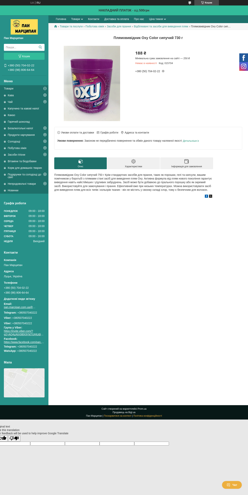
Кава (11, 95)
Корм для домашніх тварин (25, 167)
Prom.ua (142, 408)
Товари (8, 88)
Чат (232, 485)
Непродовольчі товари (22, 183)
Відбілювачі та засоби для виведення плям (161, 26)
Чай (10, 101)
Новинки (13, 190)
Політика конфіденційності (147, 415)
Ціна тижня (156, 19)
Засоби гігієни (16, 154)
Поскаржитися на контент (117, 415)
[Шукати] (40, 47)
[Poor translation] (14, 438)
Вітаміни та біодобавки (22, 161)
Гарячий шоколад (19, 121)
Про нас (139, 19)
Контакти (93, 19)
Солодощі (14, 141)
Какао (11, 115)
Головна (61, 19)
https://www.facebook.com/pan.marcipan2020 (31, 342)
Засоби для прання (119, 26)
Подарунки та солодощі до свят (24, 176)
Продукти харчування (21, 134)
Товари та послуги (71, 26)
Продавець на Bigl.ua (124, 412)
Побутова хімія (17, 148)
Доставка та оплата (116, 19)
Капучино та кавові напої (23, 108)
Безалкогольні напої (20, 128)
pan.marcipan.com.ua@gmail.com (20, 307)
